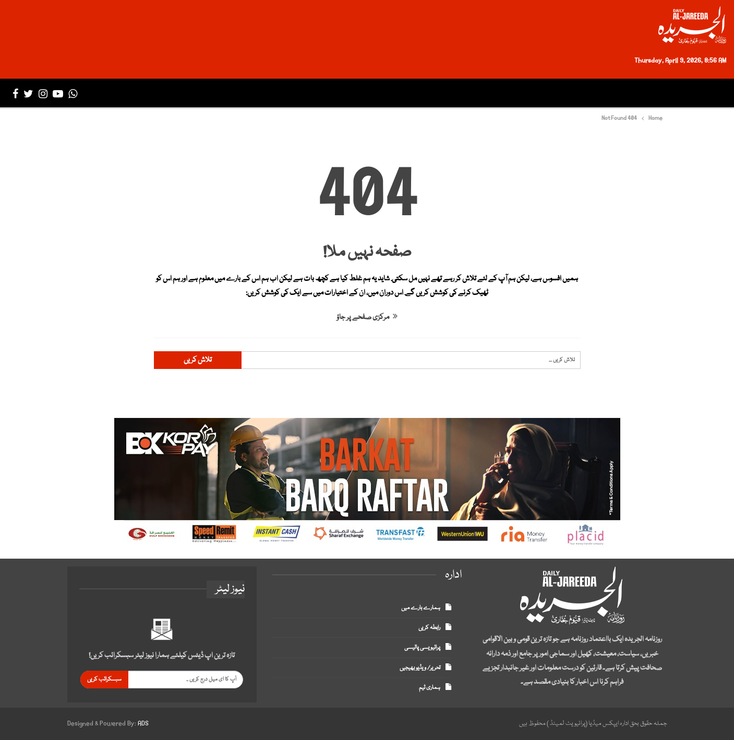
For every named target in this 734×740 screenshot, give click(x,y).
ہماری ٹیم (429, 687)
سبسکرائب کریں (104, 679)
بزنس (518, 94)
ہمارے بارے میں (420, 607)
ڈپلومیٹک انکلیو (370, 94)
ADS (143, 724)
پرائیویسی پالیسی (422, 647)
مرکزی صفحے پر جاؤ (367, 317)
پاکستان (611, 94)
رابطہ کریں (429, 627)
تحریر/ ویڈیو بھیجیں (420, 667)
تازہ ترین (653, 94)
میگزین (314, 94)
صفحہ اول (698, 94)
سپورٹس (480, 94)
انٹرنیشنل (558, 94)
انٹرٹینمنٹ (432, 94)
